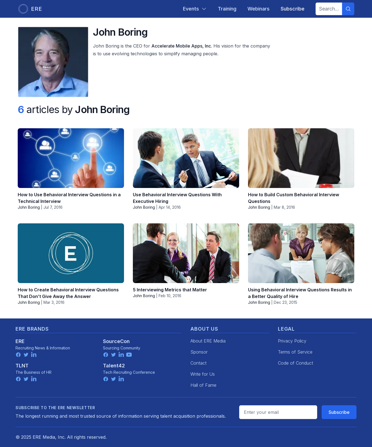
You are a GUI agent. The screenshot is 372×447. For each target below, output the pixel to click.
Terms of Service (295, 352)
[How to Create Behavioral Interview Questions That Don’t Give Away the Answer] (71, 253)
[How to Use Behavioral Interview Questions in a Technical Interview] (71, 158)
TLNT (22, 365)
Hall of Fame (203, 385)
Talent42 (114, 365)
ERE (20, 341)
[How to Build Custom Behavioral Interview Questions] (301, 158)
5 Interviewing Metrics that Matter (170, 289)
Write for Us (202, 374)
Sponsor (199, 352)
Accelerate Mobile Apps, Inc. (181, 46)
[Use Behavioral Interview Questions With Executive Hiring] (186, 158)
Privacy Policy (292, 341)
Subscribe (339, 412)
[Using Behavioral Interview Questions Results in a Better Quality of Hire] (301, 253)
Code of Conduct (295, 363)
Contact (198, 363)
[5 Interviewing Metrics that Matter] (186, 253)
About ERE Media (208, 341)
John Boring (29, 207)
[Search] (348, 8)
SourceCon (116, 341)
